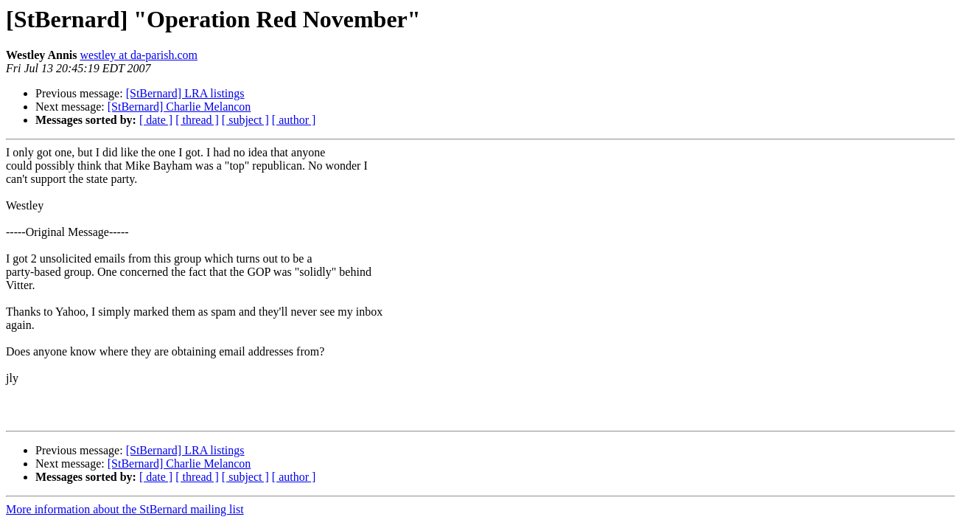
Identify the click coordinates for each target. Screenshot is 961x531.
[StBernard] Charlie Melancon (179, 106)
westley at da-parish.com (139, 55)
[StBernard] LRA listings (185, 93)
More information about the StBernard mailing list (125, 509)
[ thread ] (197, 120)
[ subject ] (245, 120)
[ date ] (155, 120)
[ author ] (294, 120)
